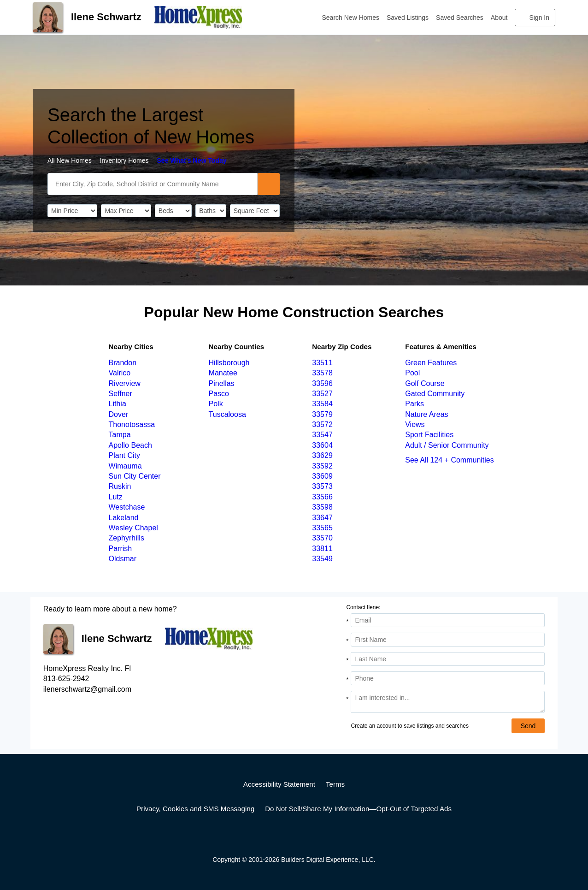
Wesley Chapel (133, 528)
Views (414, 424)
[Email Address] (448, 620)
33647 (322, 518)
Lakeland (124, 518)
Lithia (117, 404)
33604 (322, 445)
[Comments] (448, 702)
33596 (322, 383)
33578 (322, 373)
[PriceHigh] (126, 210)
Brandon (123, 363)
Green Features (431, 363)
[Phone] (448, 678)
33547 (322, 435)
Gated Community (435, 394)
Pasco (219, 394)
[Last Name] (448, 659)
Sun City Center (135, 476)
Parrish (120, 548)
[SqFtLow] (255, 210)
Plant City (124, 455)
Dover (119, 414)
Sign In (539, 17)
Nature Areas (426, 414)
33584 (322, 404)
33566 (322, 497)
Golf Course (424, 383)
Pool (412, 373)
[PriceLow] (72, 210)
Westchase (127, 507)
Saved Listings (408, 17)
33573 (322, 486)
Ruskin (120, 486)
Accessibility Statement (279, 784)
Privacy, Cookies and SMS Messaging (195, 809)
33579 (322, 414)
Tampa (120, 435)
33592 (322, 466)
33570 (322, 538)
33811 (322, 548)
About (499, 17)
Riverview (125, 383)
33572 (322, 424)
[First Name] (448, 640)
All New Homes (69, 160)
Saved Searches (459, 17)
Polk (216, 404)
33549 (322, 559)
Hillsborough (229, 363)
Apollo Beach (130, 445)
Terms (335, 784)
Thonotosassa (132, 424)
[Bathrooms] (210, 210)
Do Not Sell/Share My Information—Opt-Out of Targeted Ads (358, 809)
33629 (322, 455)
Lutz (116, 497)
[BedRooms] (173, 210)
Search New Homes (351, 17)
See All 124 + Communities (449, 460)
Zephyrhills (126, 538)
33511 (322, 363)
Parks (414, 404)
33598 (322, 507)
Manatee (223, 373)
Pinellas (222, 383)
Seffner (120, 394)
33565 (322, 528)
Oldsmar (122, 559)
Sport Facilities (429, 435)
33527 (322, 394)
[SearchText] (152, 184)
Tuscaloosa (227, 414)
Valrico (120, 373)
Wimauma (125, 466)
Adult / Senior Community (446, 445)
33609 (322, 476)
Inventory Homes (124, 160)
